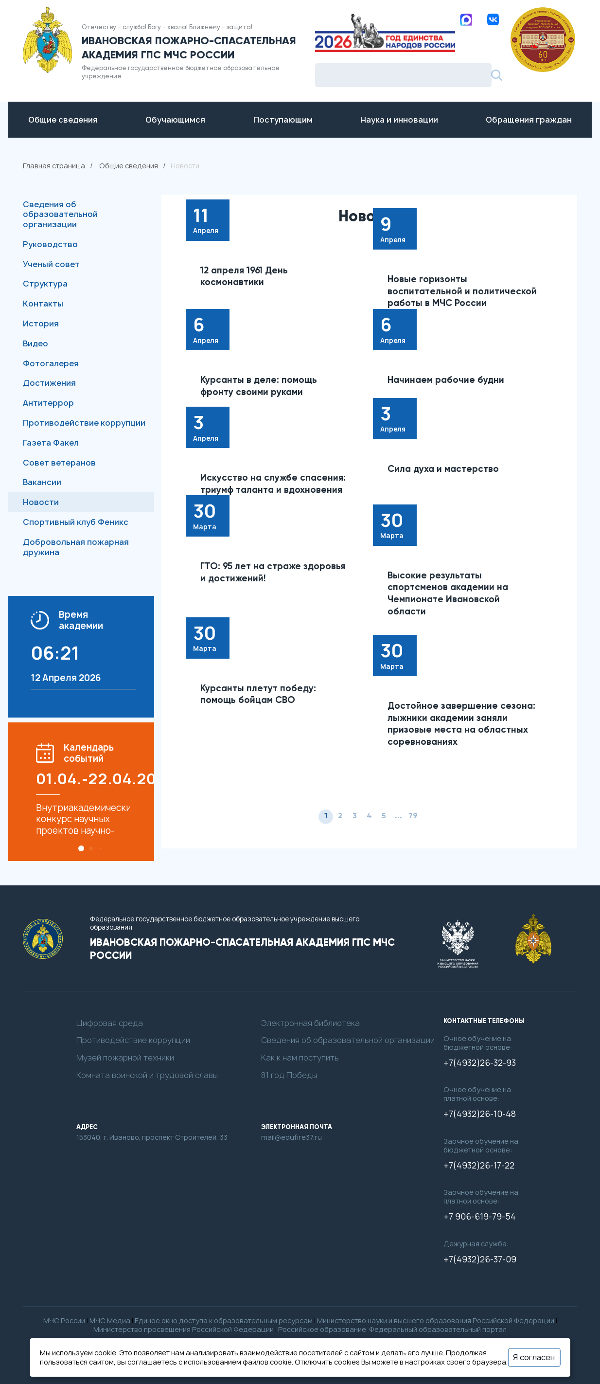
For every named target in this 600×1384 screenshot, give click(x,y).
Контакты (43, 303)
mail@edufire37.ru (291, 1137)
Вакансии (42, 482)
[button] (81, 848)
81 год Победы (289, 1075)
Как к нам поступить (300, 1058)
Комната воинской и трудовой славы (147, 1075)
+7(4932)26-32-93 (479, 1063)
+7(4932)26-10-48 (479, 1114)
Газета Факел (51, 442)
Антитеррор (48, 402)
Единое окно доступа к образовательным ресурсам (224, 1320)
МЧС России (64, 1320)
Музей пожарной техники (125, 1058)
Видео (35, 343)
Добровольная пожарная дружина (76, 547)
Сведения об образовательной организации (60, 214)
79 (413, 816)
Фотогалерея (51, 363)
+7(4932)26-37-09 (479, 1259)
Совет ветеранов (59, 462)
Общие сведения (128, 165)
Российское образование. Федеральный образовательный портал (392, 1329)
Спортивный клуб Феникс (75, 522)
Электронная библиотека (310, 1023)
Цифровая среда (109, 1023)
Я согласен (534, 1357)
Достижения (49, 382)
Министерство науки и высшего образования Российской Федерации (435, 1320)
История (41, 323)
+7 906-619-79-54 (479, 1216)
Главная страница (54, 165)
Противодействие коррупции (84, 422)
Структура (45, 283)
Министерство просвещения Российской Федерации (183, 1329)
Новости (41, 502)
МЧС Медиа (109, 1320)
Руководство (50, 244)
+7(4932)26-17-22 (478, 1165)
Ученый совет (51, 264)
